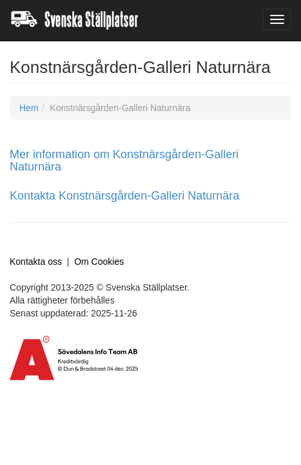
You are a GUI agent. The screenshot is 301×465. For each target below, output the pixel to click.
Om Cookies (99, 261)
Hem (29, 108)
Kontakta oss (36, 261)
